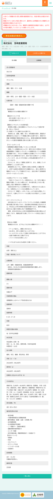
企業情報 (38, 60)
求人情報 (14, 60)
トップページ (7, 8)
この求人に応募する (39, 53)
